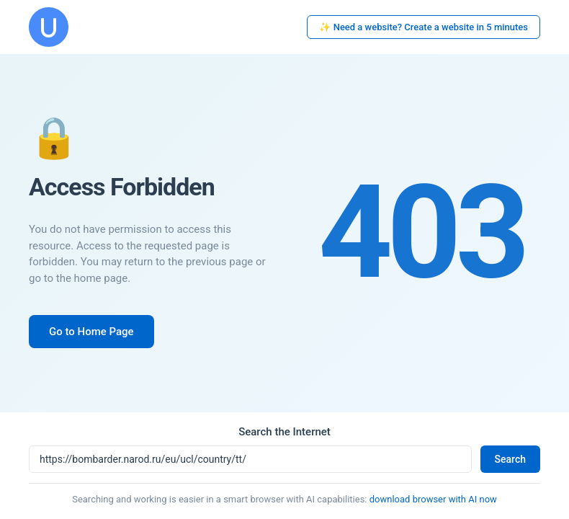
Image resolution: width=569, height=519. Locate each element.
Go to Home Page (91, 331)
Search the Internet (284, 431)
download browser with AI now (433, 499)
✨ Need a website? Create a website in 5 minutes (423, 27)
